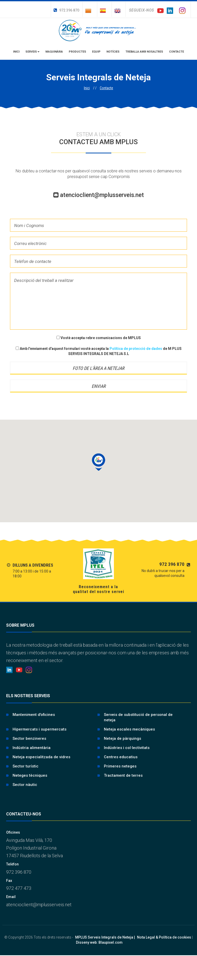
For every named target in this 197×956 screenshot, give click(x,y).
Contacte (176, 51)
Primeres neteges (120, 766)
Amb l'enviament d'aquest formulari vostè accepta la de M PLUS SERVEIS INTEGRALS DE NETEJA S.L (99, 351)
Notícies (113, 51)
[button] (98, 462)
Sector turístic (25, 766)
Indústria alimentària (32, 747)
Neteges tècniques (30, 775)
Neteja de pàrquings (122, 738)
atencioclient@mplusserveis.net (98, 195)
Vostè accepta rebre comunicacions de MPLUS (98, 338)
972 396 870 (66, 10)
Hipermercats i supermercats (39, 729)
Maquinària (54, 51)
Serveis (32, 51)
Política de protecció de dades (136, 349)
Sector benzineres (29, 738)
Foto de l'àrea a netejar (98, 368)
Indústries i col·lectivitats (127, 747)
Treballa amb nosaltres (144, 51)
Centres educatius (120, 757)
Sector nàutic (25, 784)
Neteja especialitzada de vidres (41, 757)
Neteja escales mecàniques (129, 729)
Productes (77, 51)
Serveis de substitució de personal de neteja (138, 717)
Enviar (99, 386)
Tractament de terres (123, 775)
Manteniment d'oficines (34, 714)
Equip (96, 51)
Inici (16, 51)
